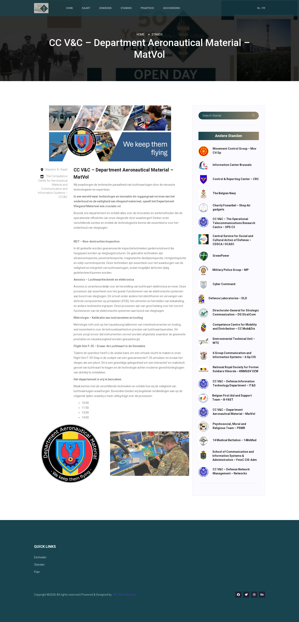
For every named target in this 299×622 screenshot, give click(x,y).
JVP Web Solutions (124, 594)
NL (259, 8)
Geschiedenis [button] (171, 8)
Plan (37, 572)
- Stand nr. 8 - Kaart (53, 170)
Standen (126, 8)
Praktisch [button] (147, 8)
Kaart (86, 8)
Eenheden (105, 8)
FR (263, 8)
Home (69, 8)
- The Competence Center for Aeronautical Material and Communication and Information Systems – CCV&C (52, 186)
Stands (157, 34)
